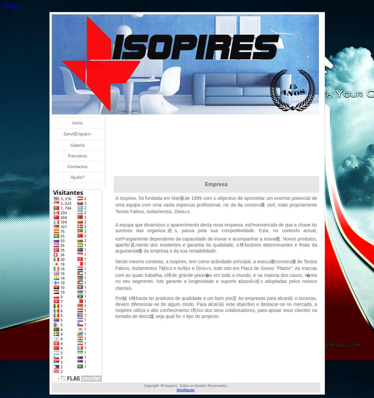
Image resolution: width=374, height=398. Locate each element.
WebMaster (186, 390)
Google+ (12, 5)
